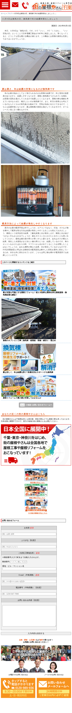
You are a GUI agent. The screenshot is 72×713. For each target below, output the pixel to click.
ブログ (9, 13)
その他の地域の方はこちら (37, 513)
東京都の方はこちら (37, 482)
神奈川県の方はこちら (37, 498)
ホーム (3, 13)
